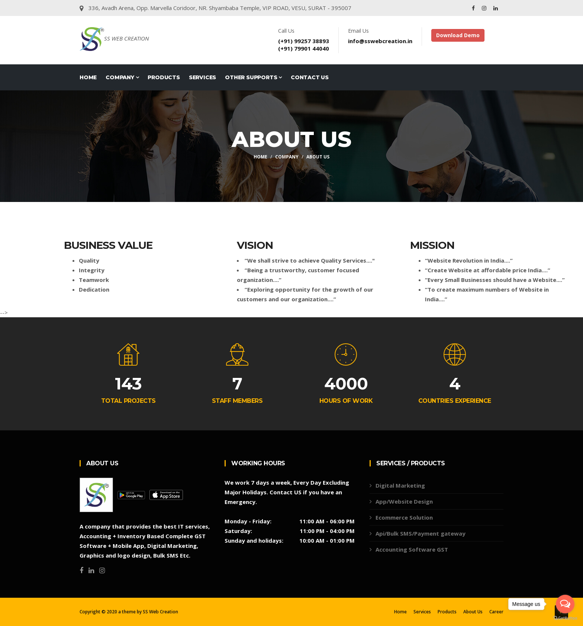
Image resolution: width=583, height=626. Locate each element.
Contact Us (310, 77)
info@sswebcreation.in (380, 41)
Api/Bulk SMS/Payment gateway (421, 533)
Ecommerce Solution (404, 517)
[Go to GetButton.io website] (565, 618)
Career (496, 612)
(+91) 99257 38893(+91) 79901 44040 (303, 44)
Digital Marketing (400, 485)
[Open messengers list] (565, 604)
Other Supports (253, 77)
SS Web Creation (160, 612)
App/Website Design (404, 501)
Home (88, 77)
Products (164, 77)
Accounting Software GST (412, 549)
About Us (317, 157)
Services (202, 77)
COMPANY (122, 77)
